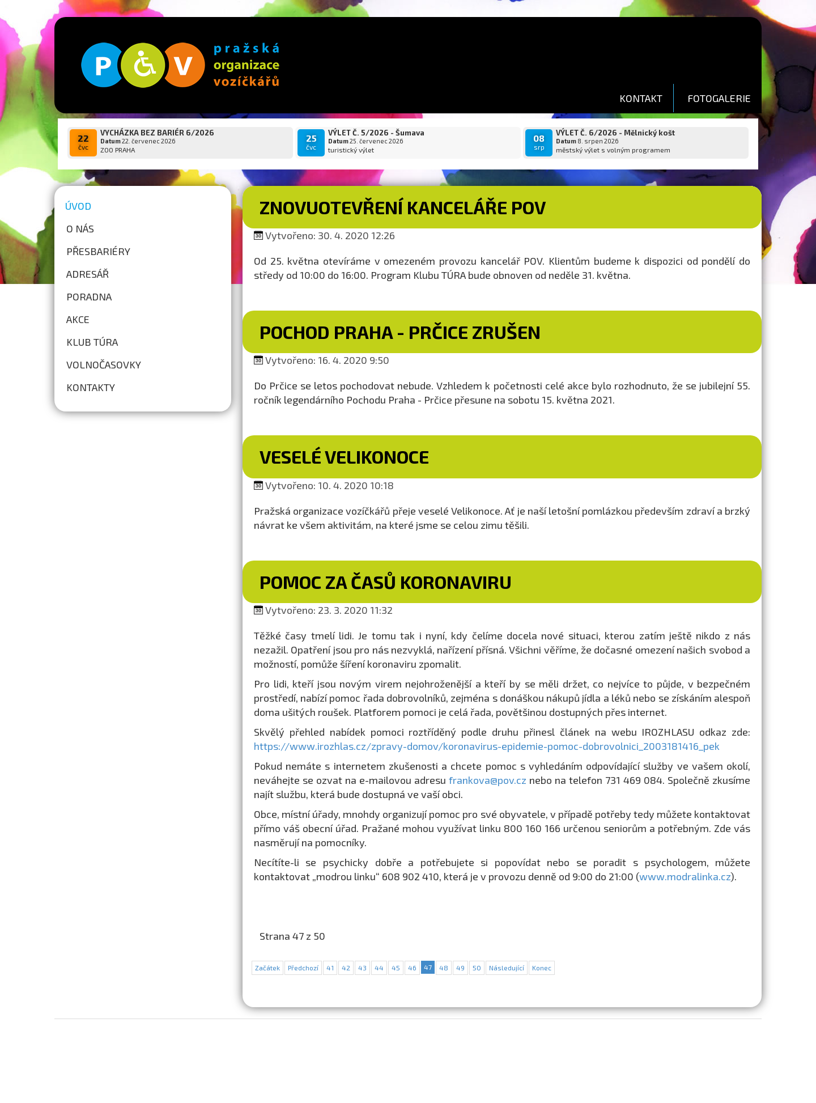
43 (362, 968)
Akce (78, 319)
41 (330, 968)
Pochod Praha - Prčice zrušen (400, 331)
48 (443, 968)
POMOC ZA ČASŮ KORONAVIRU (386, 581)
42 (346, 968)
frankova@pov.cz (487, 780)
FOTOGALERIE (719, 98)
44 (379, 968)
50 (477, 968)
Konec (541, 968)
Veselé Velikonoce (344, 456)
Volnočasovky (103, 364)
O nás (80, 228)
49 (460, 968)
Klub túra (92, 342)
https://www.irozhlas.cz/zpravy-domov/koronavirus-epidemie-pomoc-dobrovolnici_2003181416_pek (487, 746)
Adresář (87, 274)
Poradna (89, 296)
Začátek (267, 968)
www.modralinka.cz (684, 876)
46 (412, 968)
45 (396, 968)
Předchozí (303, 968)
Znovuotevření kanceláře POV (403, 207)
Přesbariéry (98, 251)
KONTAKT (640, 98)
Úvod (78, 206)
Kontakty (90, 387)
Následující (506, 968)
